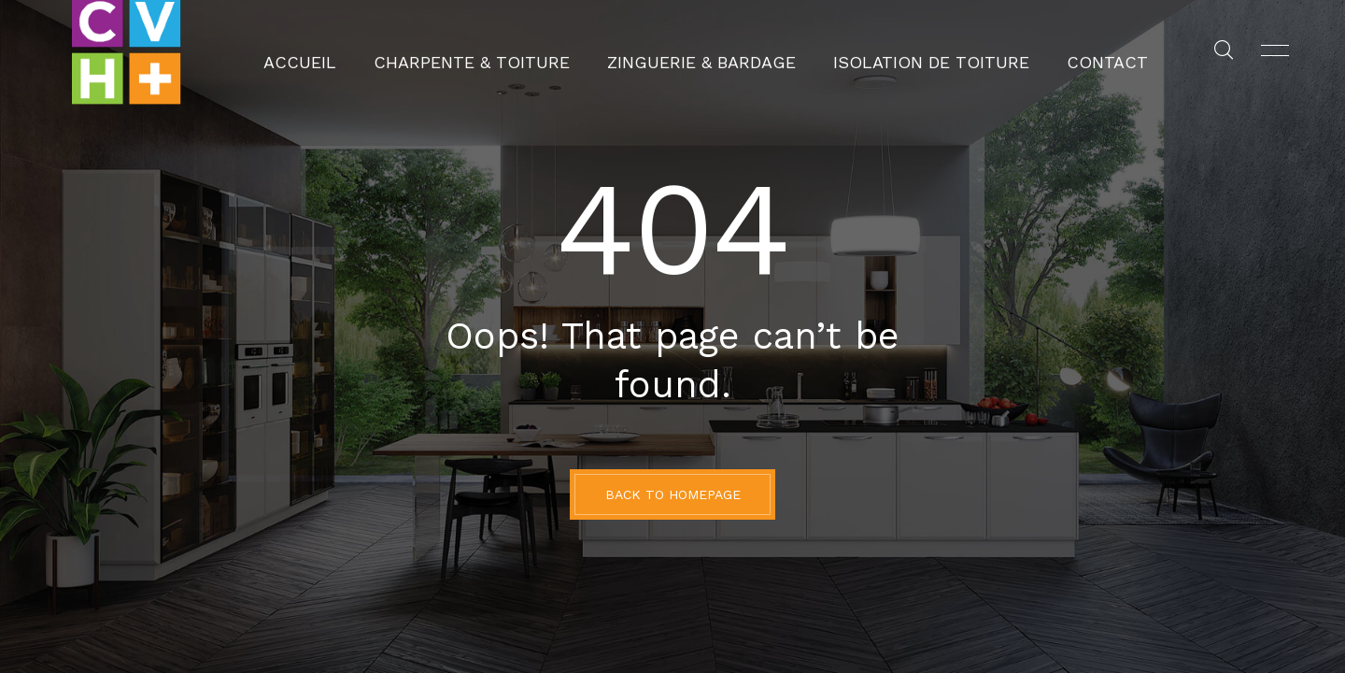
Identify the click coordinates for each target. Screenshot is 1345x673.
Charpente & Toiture (513, 51)
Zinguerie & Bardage (701, 51)
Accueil (373, 51)
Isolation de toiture (889, 51)
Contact (1034, 51)
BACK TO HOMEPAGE (673, 494)
